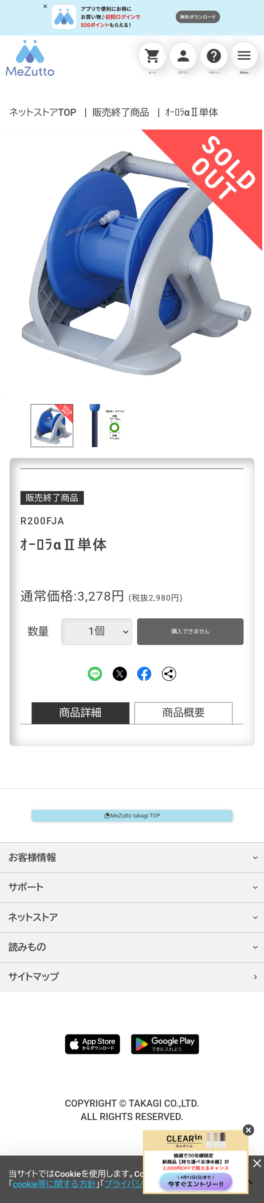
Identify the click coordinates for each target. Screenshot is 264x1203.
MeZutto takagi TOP (132, 826)
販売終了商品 (120, 112)
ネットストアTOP (42, 112)
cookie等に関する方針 (54, 1184)
